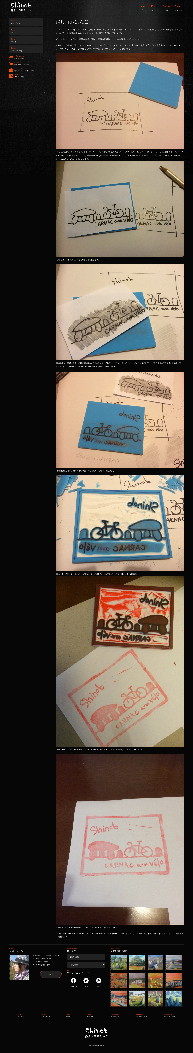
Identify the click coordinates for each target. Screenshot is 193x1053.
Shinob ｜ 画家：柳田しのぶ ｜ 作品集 (96, 1043)
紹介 (26, 31)
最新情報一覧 (115, 1015)
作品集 (166, 8)
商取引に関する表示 (169, 1015)
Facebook (73, 982)
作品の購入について (141, 1015)
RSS (98, 982)
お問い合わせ (178, 8)
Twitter (86, 982)
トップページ (142, 8)
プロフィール (154, 8)
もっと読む (50, 974)
